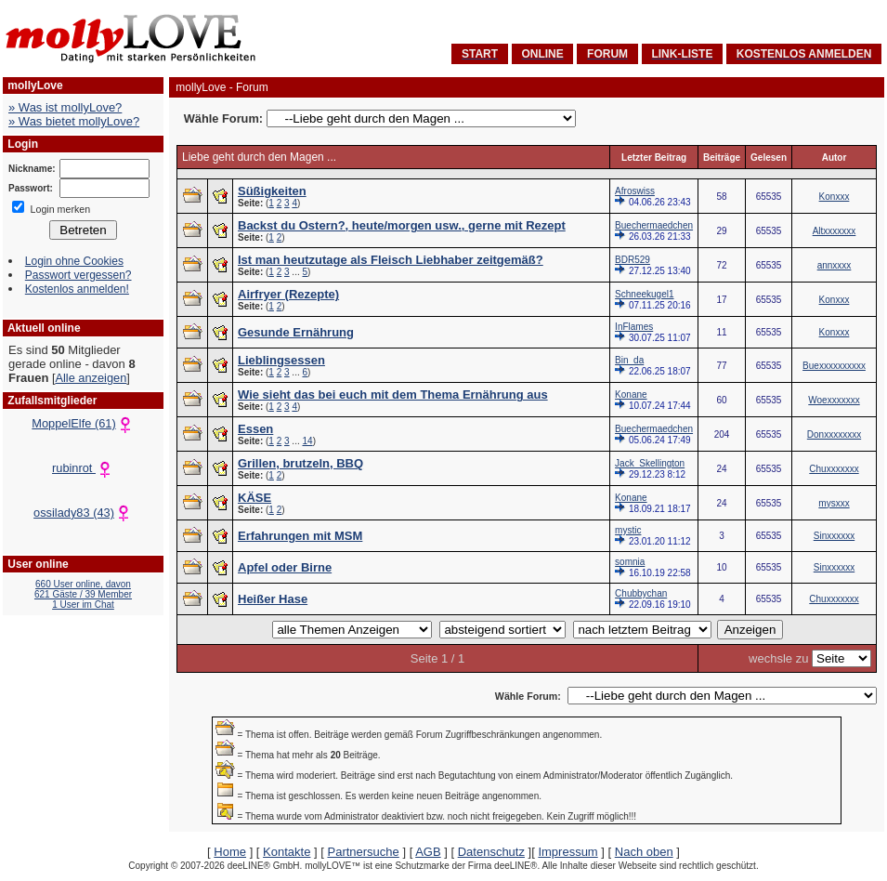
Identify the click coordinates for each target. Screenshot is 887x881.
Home (230, 852)
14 (308, 441)
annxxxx (834, 265)
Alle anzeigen (90, 378)
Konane (630, 394)
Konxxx (834, 196)
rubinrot (83, 468)
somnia (630, 562)
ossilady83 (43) (83, 512)
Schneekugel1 (644, 294)
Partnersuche (362, 852)
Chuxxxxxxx (833, 469)
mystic (628, 530)
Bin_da (629, 360)
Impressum (567, 852)
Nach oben (644, 852)
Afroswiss (635, 191)
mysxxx (833, 503)
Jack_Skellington (650, 463)
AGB (427, 852)
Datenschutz (491, 852)
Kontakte (286, 852)
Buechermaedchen (654, 225)
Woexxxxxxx (833, 400)
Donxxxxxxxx (834, 434)
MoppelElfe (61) (83, 423)
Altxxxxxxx (834, 231)
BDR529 (632, 260)
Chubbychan (641, 593)
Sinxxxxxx (834, 536)
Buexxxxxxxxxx (834, 366)
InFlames (634, 327)
